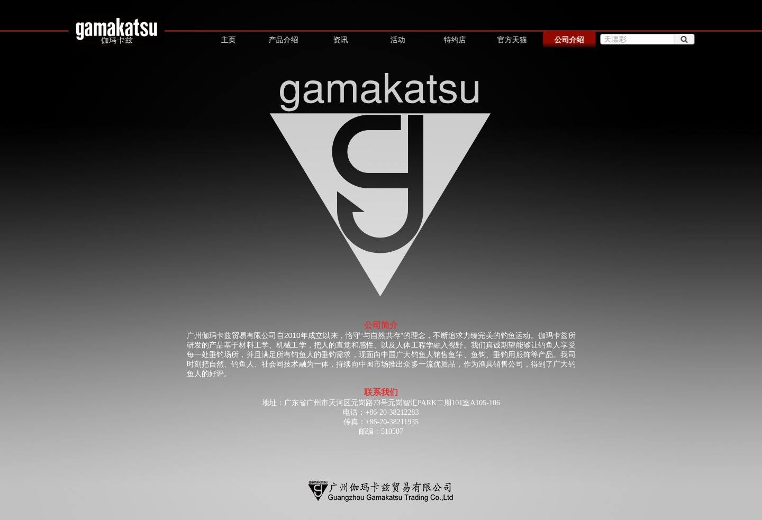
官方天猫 (511, 39)
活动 (396, 39)
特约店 (454, 39)
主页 (228, 39)
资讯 (339, 39)
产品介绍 (283, 39)
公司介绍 (568, 39)
